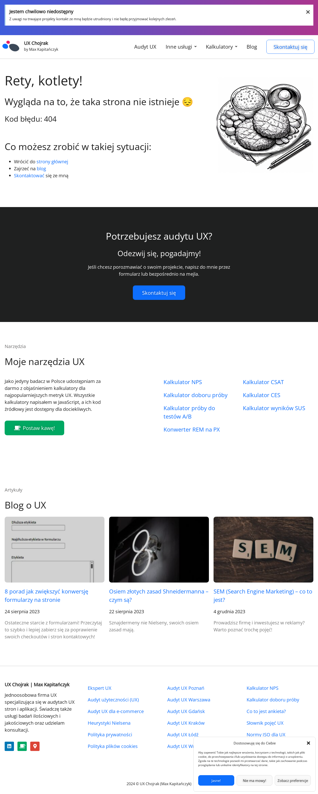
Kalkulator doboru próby (196, 395)
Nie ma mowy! (254, 780)
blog (41, 168)
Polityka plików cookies (113, 746)
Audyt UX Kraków (186, 723)
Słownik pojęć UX (265, 723)
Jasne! (216, 780)
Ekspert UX (99, 688)
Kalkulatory (221, 46)
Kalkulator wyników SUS (274, 408)
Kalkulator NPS (183, 382)
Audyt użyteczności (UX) (113, 700)
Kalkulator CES (261, 395)
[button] (308, 743)
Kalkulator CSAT (263, 382)
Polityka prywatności (110, 734)
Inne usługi (181, 46)
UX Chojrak (36, 43)
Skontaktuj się (290, 46)
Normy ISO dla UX (266, 734)
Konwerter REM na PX (192, 429)
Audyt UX (145, 46)
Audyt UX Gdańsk (186, 711)
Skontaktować (29, 175)
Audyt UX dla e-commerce (116, 711)
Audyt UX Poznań (185, 688)
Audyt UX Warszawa (188, 700)
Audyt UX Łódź (182, 734)
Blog (252, 46)
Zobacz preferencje (293, 780)
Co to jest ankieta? (266, 711)
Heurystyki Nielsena (109, 723)
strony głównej (52, 161)
